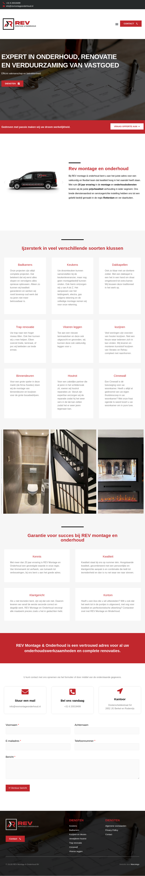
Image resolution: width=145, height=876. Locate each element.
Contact (131, 23)
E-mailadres (13, 741)
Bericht (10, 757)
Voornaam (12, 725)
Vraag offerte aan (127, 126)
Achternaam (81, 725)
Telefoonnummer (85, 741)
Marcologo (135, 864)
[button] (117, 24)
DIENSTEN (12, 83)
